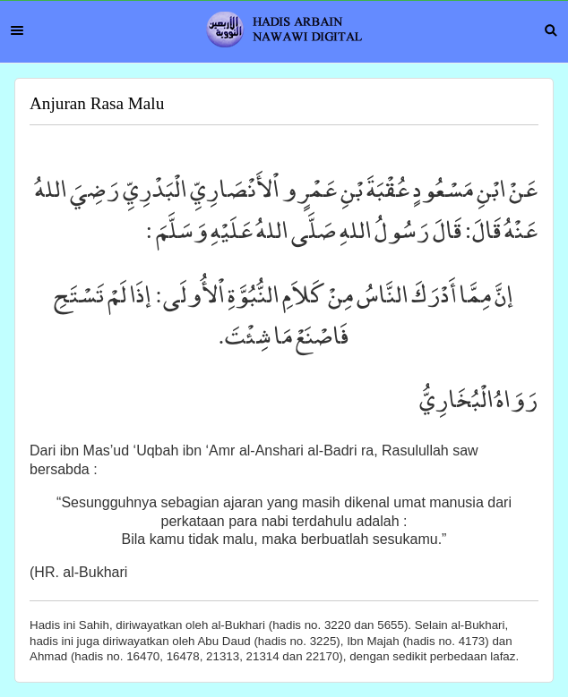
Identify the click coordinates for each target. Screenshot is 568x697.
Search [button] (551, 30)
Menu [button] (17, 30)
